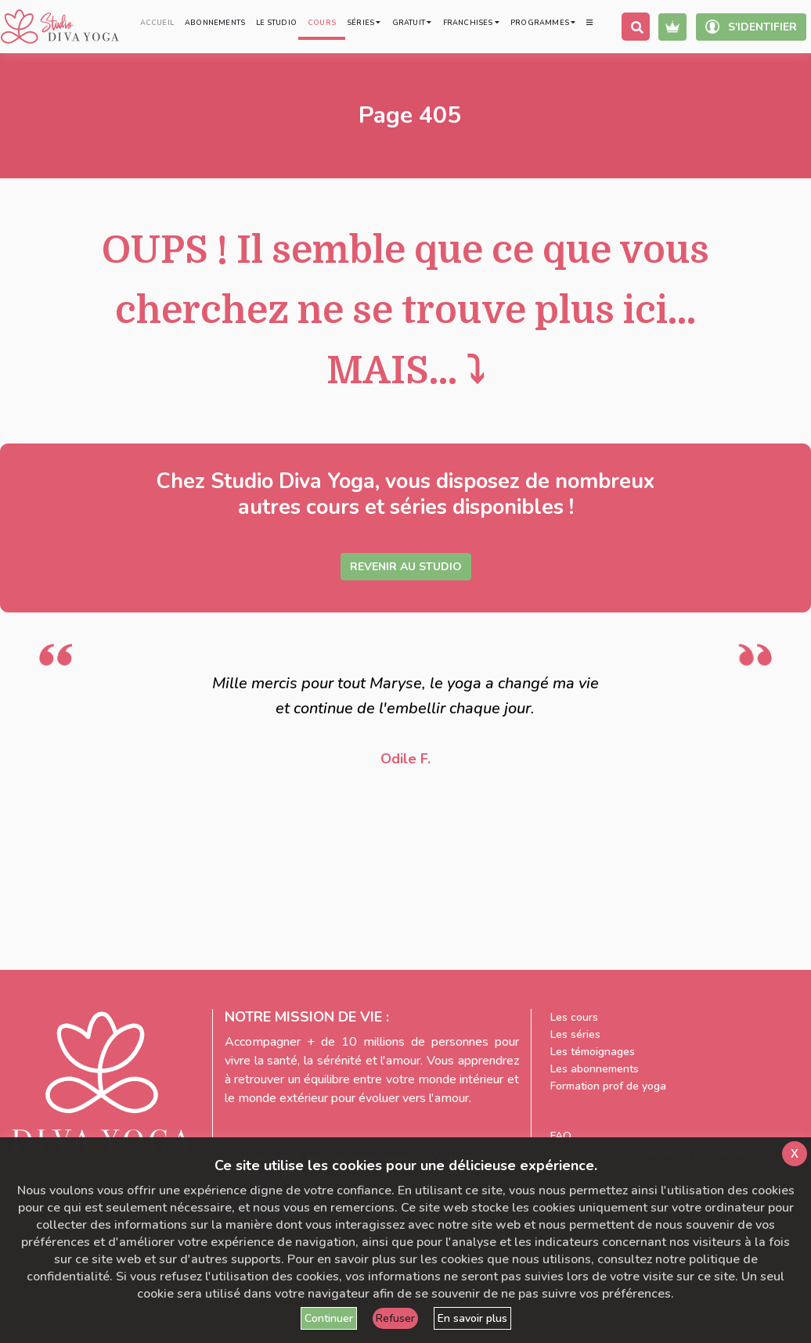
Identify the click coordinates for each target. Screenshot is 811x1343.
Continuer (329, 1318)
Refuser (395, 1318)
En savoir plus (472, 1318)
